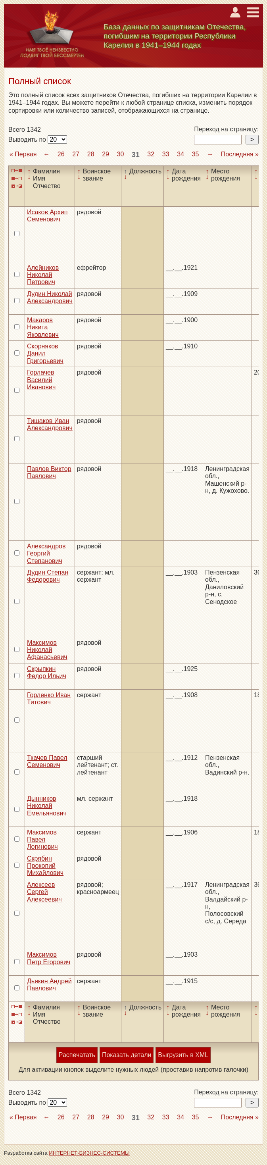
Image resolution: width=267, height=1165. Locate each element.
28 (90, 154)
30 (120, 154)
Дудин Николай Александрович (50, 297)
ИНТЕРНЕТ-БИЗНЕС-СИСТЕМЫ (89, 1153)
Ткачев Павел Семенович (47, 761)
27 (75, 154)
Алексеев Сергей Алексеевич (44, 892)
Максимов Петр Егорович (48, 958)
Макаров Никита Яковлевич (43, 327)
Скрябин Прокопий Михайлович (45, 866)
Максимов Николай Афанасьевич (47, 650)
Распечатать (77, 1055)
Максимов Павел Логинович (42, 839)
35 (195, 154)
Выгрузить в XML (183, 1055)
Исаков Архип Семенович (47, 216)
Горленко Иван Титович (49, 699)
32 (150, 154)
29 (105, 154)
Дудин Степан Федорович (47, 576)
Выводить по (28, 139)
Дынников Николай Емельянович (47, 806)
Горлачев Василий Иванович (41, 379)
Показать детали (126, 1055)
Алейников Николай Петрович (43, 275)
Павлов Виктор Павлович (49, 472)
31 (136, 155)
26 (61, 154)
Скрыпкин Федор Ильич (46, 672)
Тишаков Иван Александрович (50, 424)
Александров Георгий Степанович (46, 553)
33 (165, 154)
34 (180, 154)
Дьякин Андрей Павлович (49, 985)
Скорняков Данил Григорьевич (45, 353)
